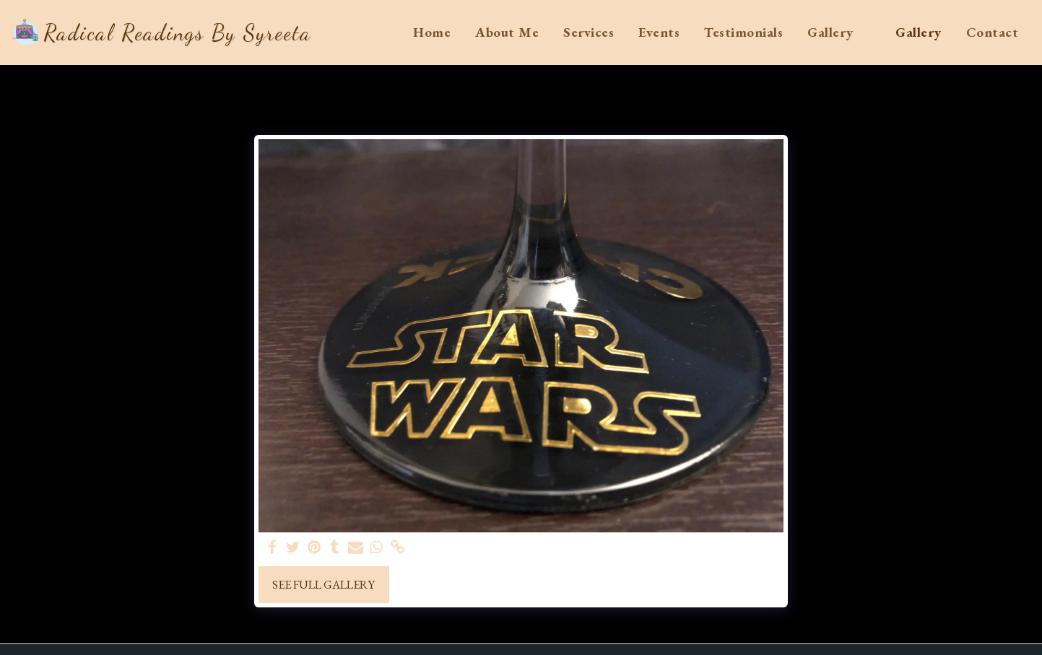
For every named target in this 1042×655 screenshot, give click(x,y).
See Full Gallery (323, 584)
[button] (839, 32)
